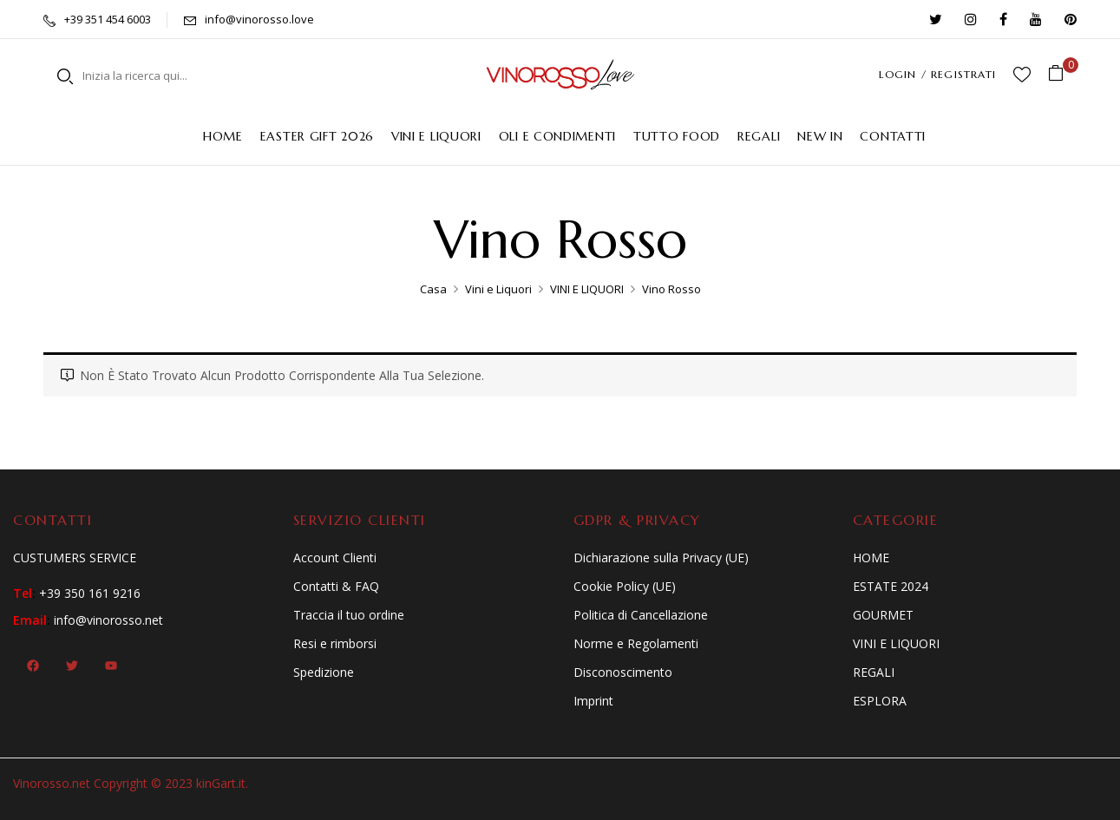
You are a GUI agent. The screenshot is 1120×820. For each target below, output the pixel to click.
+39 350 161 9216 (90, 593)
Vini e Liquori (498, 289)
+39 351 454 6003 (107, 19)
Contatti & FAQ (336, 586)
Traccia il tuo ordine (348, 615)
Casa (433, 289)
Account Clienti (335, 557)
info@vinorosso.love (259, 19)
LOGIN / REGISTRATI (937, 74)
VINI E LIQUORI (587, 289)
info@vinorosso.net (108, 620)
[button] (1062, 74)
